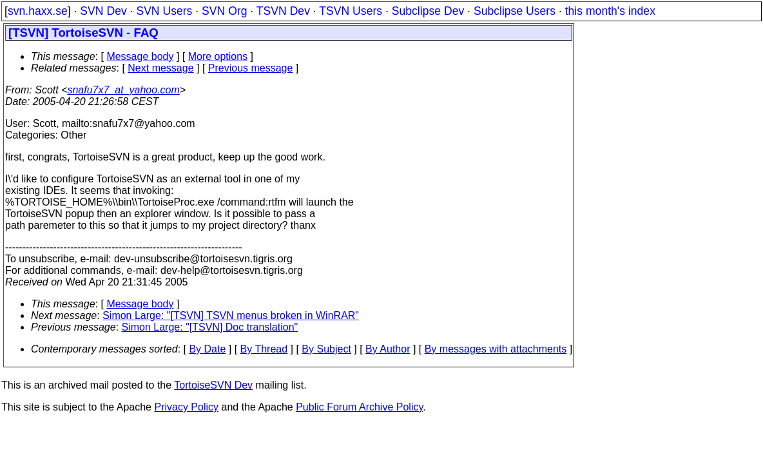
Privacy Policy (186, 406)
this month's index (610, 11)
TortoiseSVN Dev (213, 385)
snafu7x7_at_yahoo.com (123, 89)
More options (218, 56)
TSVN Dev (283, 11)
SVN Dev (103, 11)
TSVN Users (350, 11)
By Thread (264, 348)
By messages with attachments (496, 348)
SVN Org (224, 11)
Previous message (250, 68)
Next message (160, 68)
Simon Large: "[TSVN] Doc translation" (210, 327)
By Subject (326, 348)
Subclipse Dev (428, 11)
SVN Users (164, 11)
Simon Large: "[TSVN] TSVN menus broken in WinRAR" (230, 315)
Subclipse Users (514, 11)
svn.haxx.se (38, 11)
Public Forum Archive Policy (359, 406)
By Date (207, 348)
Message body (139, 56)
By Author (387, 348)
